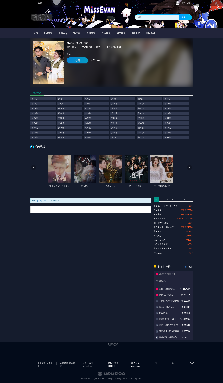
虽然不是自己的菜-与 (168, 325)
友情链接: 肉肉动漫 (45, 363)
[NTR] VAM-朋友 (161, 223)
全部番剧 (38, 3)
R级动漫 (48, 33)
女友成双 (158, 253)
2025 (114, 47)
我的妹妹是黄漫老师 (163, 248)
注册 (189, 3)
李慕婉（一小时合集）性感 (165, 206)
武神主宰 (158, 210)
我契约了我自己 (161, 240)
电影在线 (150, 33)
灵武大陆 (158, 236)
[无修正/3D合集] (166, 295)
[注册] (39, 200)
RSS (192, 363)
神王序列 (158, 214)
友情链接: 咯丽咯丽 (67, 363)
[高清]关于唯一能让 (167, 319)
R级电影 (136, 33)
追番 (77, 60)
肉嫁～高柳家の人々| (168, 289)
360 (173, 363)
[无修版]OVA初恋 (166, 307)
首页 (35, 33)
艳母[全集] (163, 313)
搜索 (183, 17)
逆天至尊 (158, 231)
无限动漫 (90, 33)
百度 (156, 363)
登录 (184, 3)
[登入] (46, 200)
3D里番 (76, 33)
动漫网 (41, 17)
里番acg (62, 33)
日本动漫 (106, 33)
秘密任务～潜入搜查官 (169, 331)
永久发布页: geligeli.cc (88, 363)
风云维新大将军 (161, 244)
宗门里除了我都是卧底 (164, 227)
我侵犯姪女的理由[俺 (168, 337)
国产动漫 (121, 33)
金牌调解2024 (160, 218)
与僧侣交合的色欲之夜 (169, 301)
